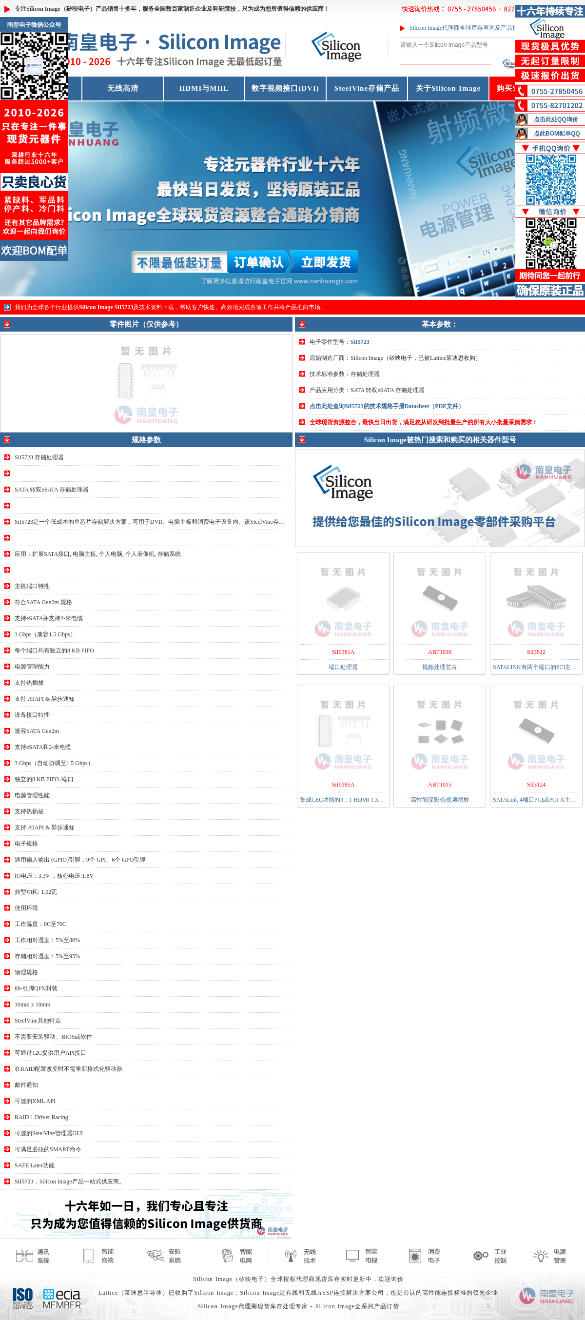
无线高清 (122, 88)
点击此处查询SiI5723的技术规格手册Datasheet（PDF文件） (387, 406)
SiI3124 (536, 784)
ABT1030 (439, 652)
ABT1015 (439, 784)
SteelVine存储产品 (366, 88)
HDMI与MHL (204, 88)
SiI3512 (536, 652)
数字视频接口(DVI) (285, 88)
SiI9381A (343, 652)
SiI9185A (343, 784)
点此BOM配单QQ (557, 133)
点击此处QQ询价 (556, 119)
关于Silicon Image (448, 88)
